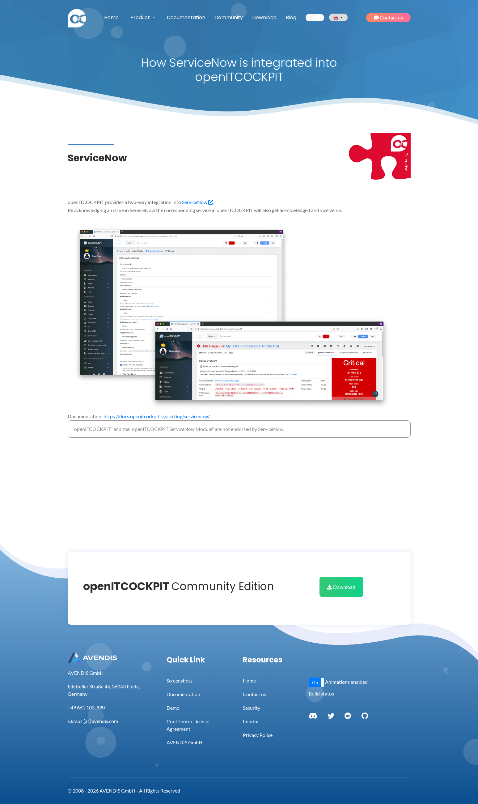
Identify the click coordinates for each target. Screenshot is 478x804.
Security (251, 708)
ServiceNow (197, 202)
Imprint (251, 721)
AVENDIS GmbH (184, 742)
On (315, 682)
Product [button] (140, 17)
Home (111, 17)
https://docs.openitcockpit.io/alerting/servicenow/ (157, 416)
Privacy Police (258, 735)
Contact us (388, 17)
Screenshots (179, 680)
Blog (291, 17)
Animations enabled (346, 682)
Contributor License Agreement (188, 725)
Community (228, 17)
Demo (173, 708)
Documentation (186, 17)
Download (264, 17)
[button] (316, 682)
